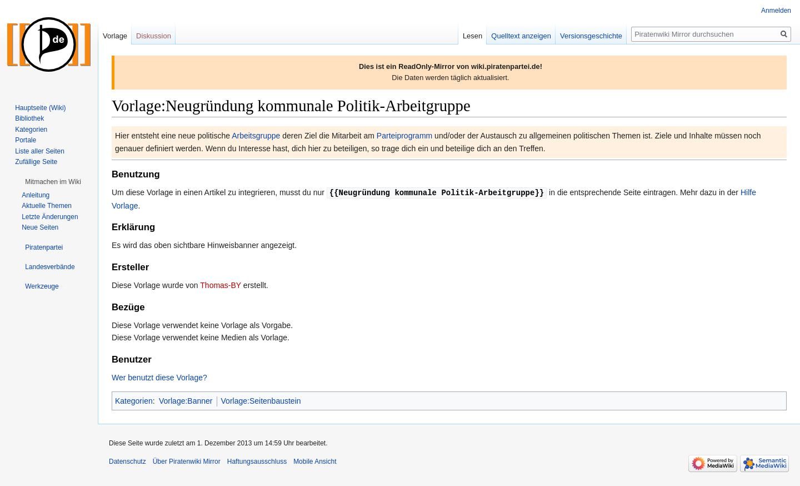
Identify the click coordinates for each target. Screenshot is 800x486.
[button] (53, 182)
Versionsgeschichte (591, 36)
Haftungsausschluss (257, 461)
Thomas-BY (220, 284)
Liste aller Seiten (39, 151)
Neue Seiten (40, 227)
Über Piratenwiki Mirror (187, 461)
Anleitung (35, 195)
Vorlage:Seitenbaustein (261, 400)
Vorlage (115, 36)
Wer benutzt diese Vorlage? (159, 377)
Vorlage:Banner (186, 400)
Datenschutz (127, 461)
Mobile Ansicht (314, 461)
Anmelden (776, 10)
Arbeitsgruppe (256, 135)
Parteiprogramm (404, 135)
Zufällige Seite (36, 162)
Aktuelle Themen (47, 206)
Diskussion (153, 36)
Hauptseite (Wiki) (40, 108)
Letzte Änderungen (50, 217)
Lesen (472, 36)
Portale (25, 140)
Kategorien (134, 400)
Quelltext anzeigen (521, 36)
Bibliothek (29, 118)
